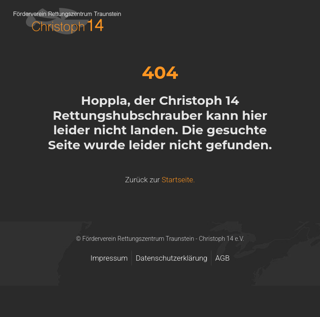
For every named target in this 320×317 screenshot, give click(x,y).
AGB (222, 258)
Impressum (109, 258)
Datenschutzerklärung (171, 258)
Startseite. (178, 179)
